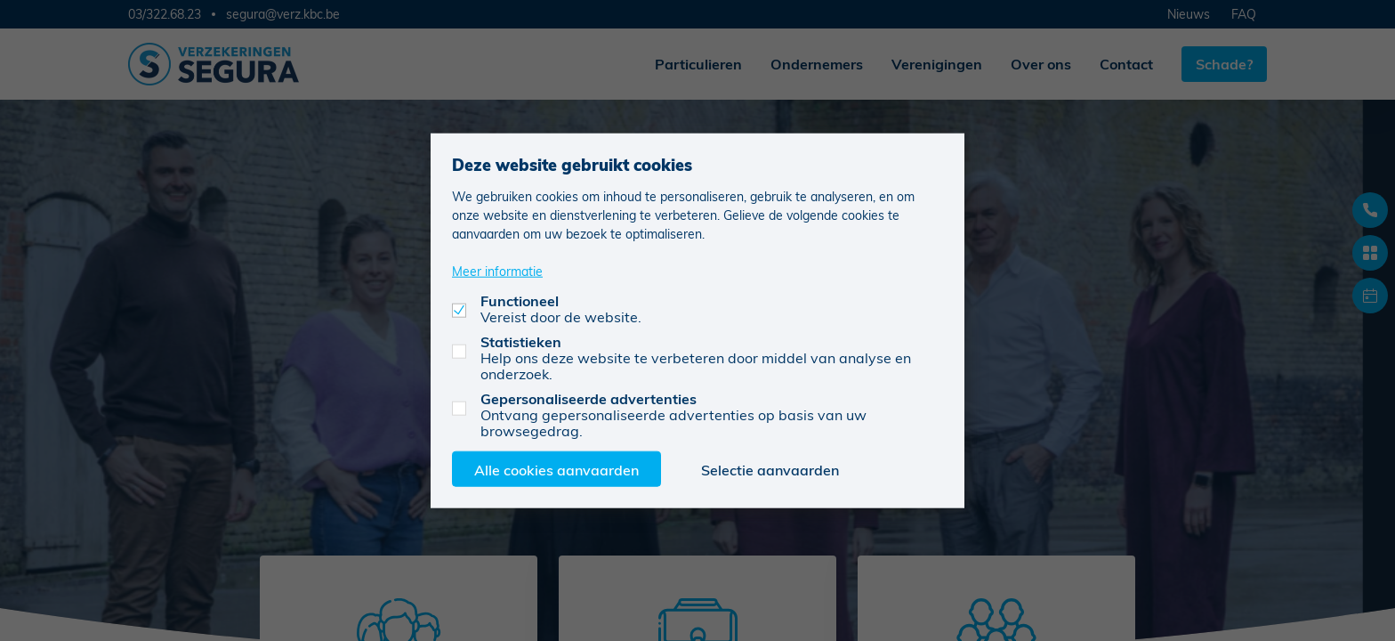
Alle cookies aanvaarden (556, 468)
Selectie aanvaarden (770, 468)
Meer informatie (497, 270)
